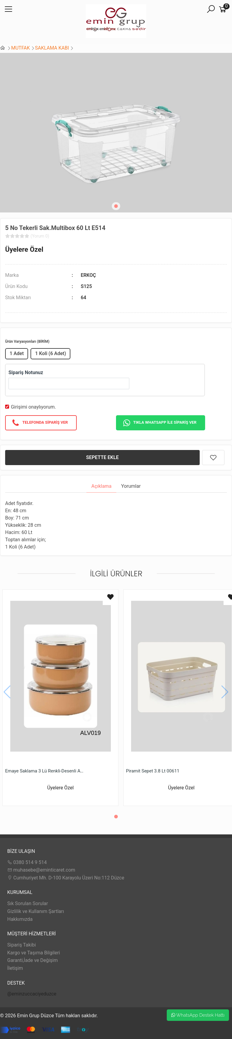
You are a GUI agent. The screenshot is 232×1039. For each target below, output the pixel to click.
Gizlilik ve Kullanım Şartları (35, 911)
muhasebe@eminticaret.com (41, 870)
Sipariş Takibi (21, 945)
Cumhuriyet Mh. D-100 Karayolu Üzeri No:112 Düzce (65, 878)
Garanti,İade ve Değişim (32, 960)
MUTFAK (20, 48)
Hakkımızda (20, 919)
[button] (116, 206)
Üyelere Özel (24, 249)
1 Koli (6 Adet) (50, 353)
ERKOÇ (88, 275)
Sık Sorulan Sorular (27, 903)
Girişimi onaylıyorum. (33, 407)
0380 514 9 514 (27, 862)
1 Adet (17, 353)
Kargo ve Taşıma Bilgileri (33, 953)
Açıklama (101, 486)
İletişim (15, 968)
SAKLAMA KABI (52, 48)
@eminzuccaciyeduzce (31, 994)
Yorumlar (131, 486)
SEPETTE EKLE (102, 457)
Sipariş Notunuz (25, 372)
